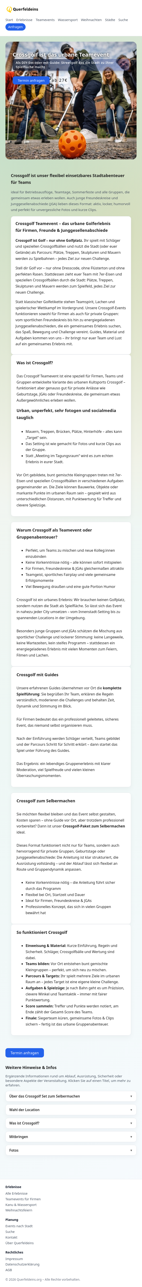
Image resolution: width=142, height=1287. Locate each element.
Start (9, 20)
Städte (110, 20)
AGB (8, 1270)
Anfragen (15, 26)
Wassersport (68, 20)
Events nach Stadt (19, 1226)
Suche (123, 20)
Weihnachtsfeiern (18, 1210)
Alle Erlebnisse (16, 1193)
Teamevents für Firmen (23, 1199)
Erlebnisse (24, 20)
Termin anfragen (31, 80)
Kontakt (11, 1237)
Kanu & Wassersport (20, 1205)
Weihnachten (91, 20)
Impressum (14, 1259)
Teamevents (45, 20)
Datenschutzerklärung (22, 1264)
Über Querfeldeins (19, 1243)
